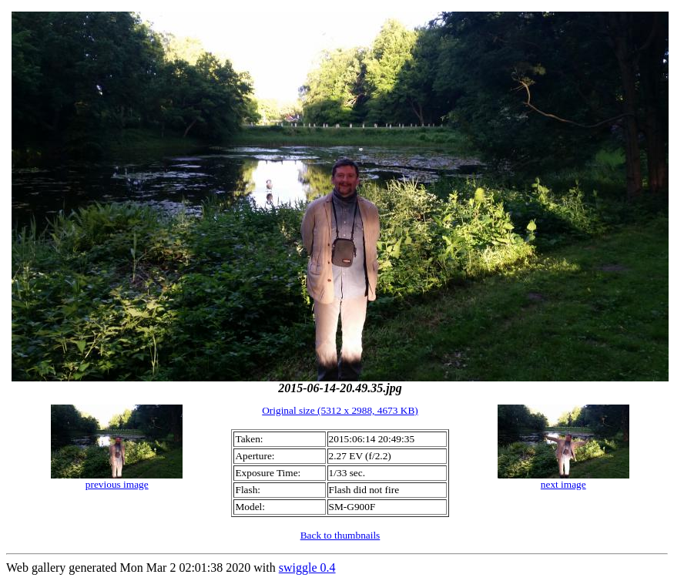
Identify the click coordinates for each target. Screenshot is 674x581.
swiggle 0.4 (307, 567)
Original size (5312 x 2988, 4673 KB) (340, 410)
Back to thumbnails (340, 535)
